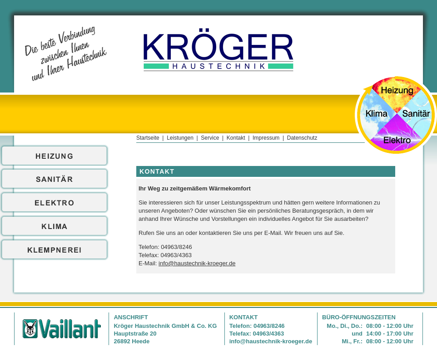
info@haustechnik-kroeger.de (197, 263)
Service (210, 138)
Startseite (147, 138)
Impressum (266, 138)
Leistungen (180, 138)
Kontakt (236, 138)
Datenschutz (302, 138)
